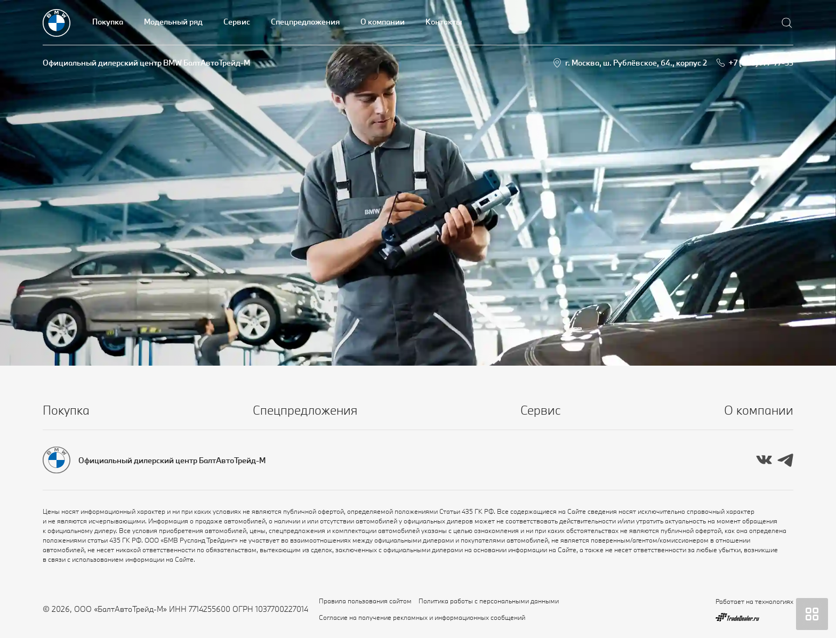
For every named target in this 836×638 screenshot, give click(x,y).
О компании (382, 22)
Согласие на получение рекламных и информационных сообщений (422, 617)
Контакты (443, 22)
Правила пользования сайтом (365, 600)
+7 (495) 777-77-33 (760, 63)
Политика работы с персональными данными (489, 600)
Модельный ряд (173, 22)
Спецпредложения (305, 22)
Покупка (107, 22)
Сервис (236, 22)
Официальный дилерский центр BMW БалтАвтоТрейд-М (146, 63)
